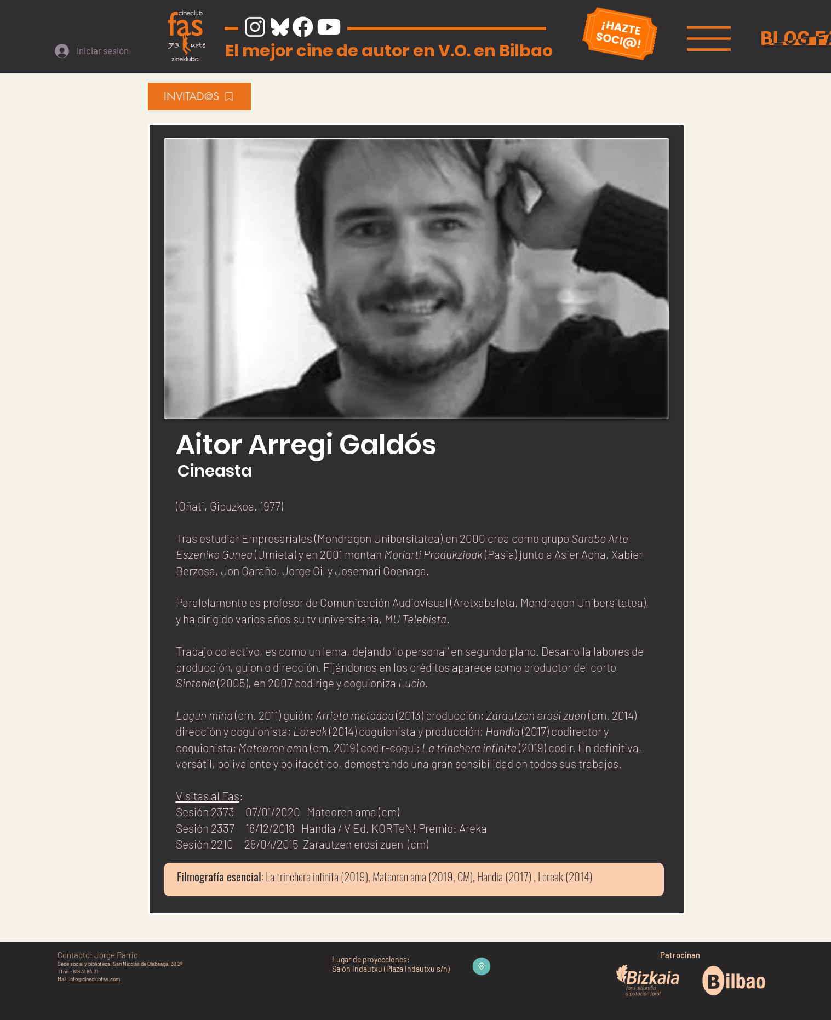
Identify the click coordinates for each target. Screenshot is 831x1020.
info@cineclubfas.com (94, 979)
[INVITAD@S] (199, 96)
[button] (709, 38)
